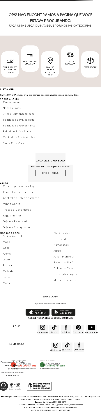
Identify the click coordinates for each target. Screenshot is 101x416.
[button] (51, 172)
